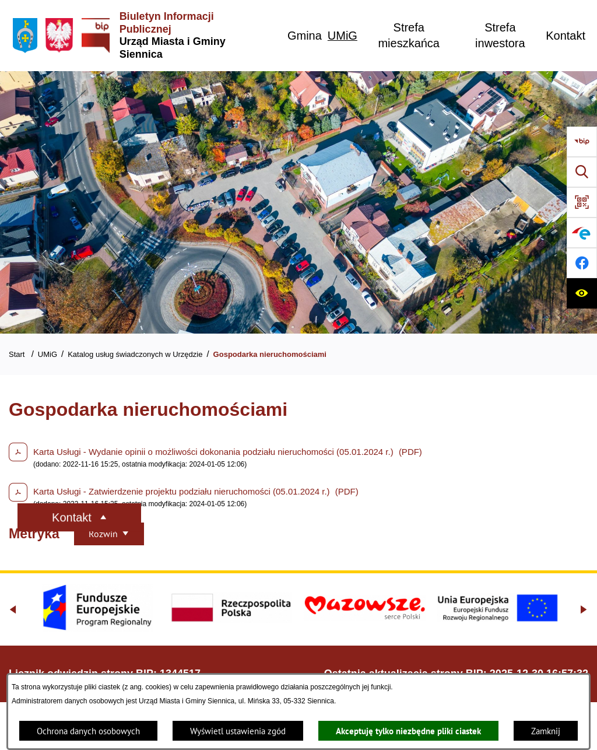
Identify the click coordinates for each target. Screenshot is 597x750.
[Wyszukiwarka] (582, 172)
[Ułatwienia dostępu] (582, 293)
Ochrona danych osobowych (88, 731)
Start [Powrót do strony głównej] (16, 354)
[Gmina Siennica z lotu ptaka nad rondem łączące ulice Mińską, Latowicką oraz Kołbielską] (298, 202)
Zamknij (545, 731)
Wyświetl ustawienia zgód (238, 731)
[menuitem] (305, 36)
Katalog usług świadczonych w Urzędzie (135, 354)
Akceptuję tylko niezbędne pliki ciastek (408, 731)
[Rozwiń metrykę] (109, 534)
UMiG (47, 354)
